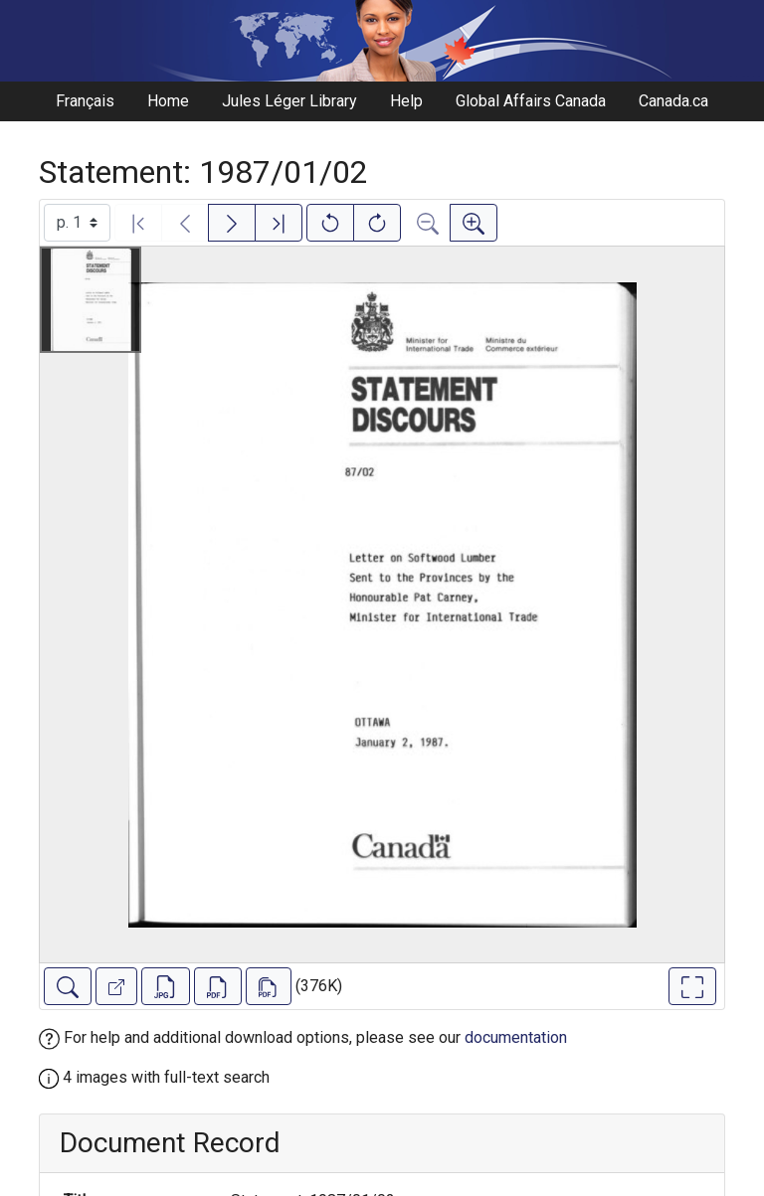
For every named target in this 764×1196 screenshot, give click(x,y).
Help (406, 100)
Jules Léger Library (289, 100)
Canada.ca (673, 100)
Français (85, 100)
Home (168, 100)
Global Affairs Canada (531, 100)
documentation (516, 1037)
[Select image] (77, 223)
